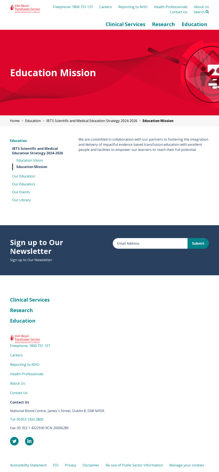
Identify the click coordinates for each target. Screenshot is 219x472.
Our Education (23, 176)
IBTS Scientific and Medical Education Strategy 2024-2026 (37, 150)
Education (18, 140)
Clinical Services (30, 299)
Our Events (21, 192)
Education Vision (29, 160)
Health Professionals (171, 6)
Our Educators (23, 184)
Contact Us (178, 12)
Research (21, 310)
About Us (201, 6)
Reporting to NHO (133, 6)
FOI (55, 465)
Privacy (70, 465)
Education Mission (31, 166)
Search (201, 12)
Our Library (21, 200)
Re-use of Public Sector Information (134, 465)
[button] (125, 24)
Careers (105, 6)
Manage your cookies (186, 465)
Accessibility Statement (28, 465)
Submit (198, 243)
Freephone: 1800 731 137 (73, 6)
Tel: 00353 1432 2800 (26, 419)
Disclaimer (91, 465)
